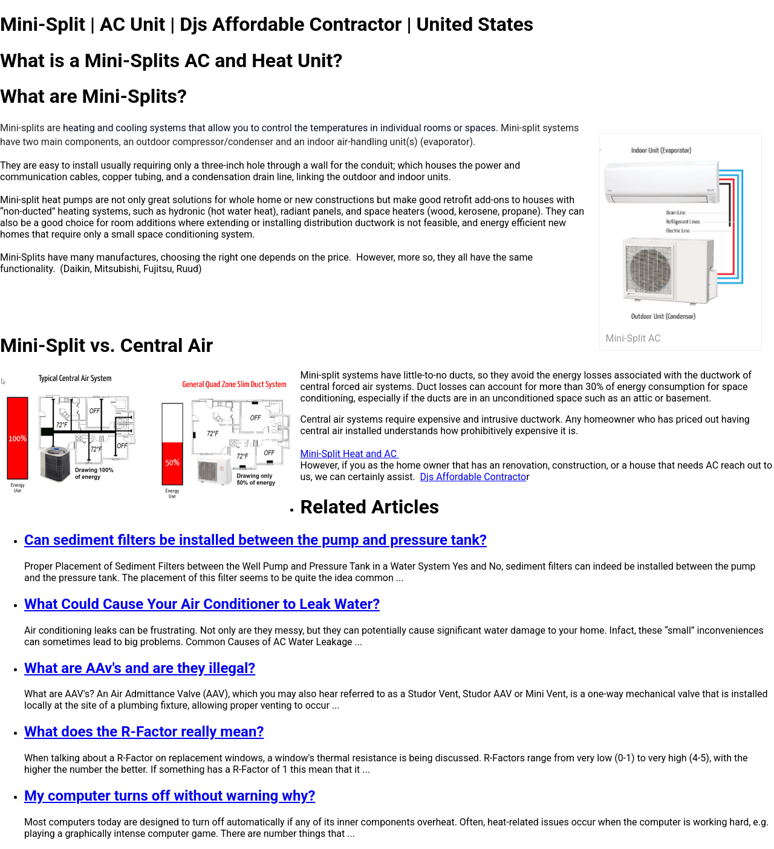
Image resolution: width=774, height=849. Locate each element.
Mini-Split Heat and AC (350, 454)
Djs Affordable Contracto (473, 477)
